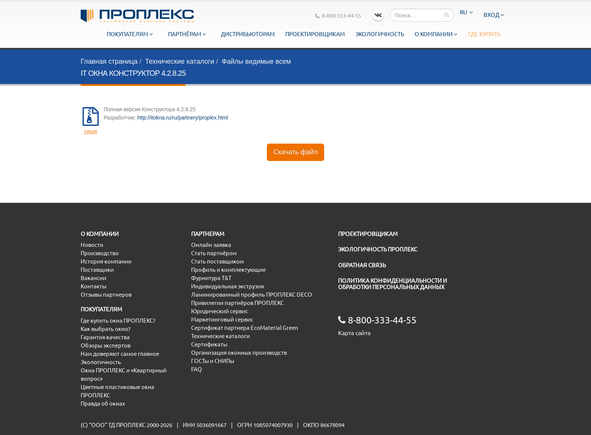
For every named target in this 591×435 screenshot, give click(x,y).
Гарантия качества (105, 337)
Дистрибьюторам (248, 34)
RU (466, 12)
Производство (100, 253)
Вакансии (93, 278)
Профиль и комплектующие (228, 270)
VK (378, 15)
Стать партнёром (214, 253)
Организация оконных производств (239, 352)
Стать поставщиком (217, 261)
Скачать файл (295, 152)
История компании (106, 261)
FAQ (196, 369)
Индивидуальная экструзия (227, 286)
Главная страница (109, 61)
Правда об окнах (103, 403)
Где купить (484, 34)
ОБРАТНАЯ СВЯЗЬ (362, 265)
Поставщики (97, 270)
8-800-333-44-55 (338, 15)
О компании (436, 34)
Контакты (93, 286)
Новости (92, 245)
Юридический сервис (219, 311)
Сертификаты (209, 344)
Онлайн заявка (211, 245)
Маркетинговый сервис (222, 319)
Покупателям (130, 34)
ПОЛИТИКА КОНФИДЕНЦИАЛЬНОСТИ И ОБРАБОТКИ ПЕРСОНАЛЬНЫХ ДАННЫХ (392, 283)
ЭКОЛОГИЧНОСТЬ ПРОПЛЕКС (377, 249)
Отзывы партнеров (106, 294)
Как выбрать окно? (105, 329)
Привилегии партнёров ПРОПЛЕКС (237, 303)
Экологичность (379, 34)
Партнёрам (187, 34)
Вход (494, 15)
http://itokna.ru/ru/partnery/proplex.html (182, 118)
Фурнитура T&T (211, 278)
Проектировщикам (315, 34)
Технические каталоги (179, 61)
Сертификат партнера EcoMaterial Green (244, 328)
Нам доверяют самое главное (120, 354)
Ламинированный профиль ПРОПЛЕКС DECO (251, 294)
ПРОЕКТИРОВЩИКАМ (368, 234)
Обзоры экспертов (105, 345)
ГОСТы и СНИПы (212, 361)
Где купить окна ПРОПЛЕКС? (118, 320)
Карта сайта (354, 332)
